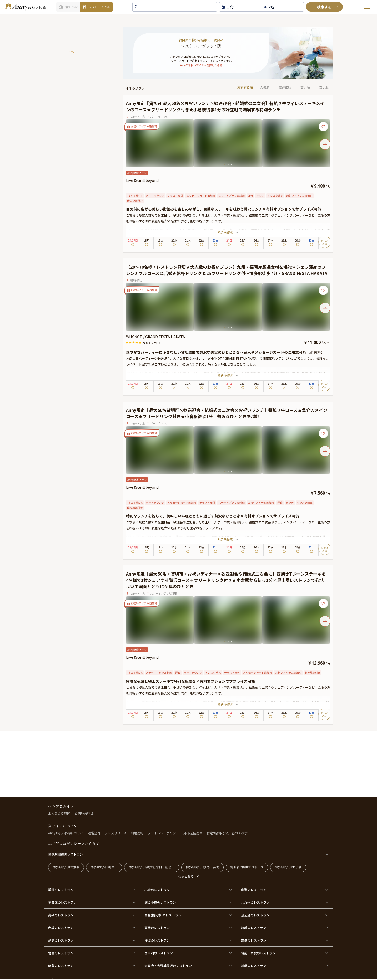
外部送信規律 (192, 833)
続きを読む (228, 232)
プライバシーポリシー (163, 833)
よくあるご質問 (59, 813)
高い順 (305, 87)
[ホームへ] (25, 7)
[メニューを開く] (367, 7)
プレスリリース (116, 833)
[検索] (324, 7)
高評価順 (285, 87)
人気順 (264, 87)
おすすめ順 (245, 87)
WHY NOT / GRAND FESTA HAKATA (155, 336)
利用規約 (137, 833)
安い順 (324, 87)
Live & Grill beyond (142, 180)
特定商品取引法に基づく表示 (227, 833)
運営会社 (94, 833)
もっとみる (186, 876)
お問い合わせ (83, 813)
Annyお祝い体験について (66, 833)
